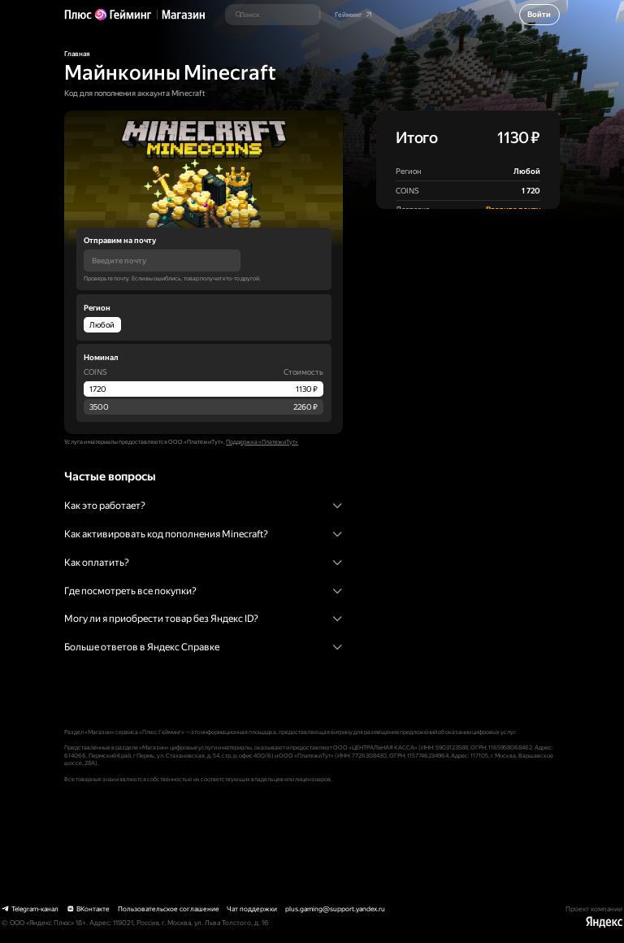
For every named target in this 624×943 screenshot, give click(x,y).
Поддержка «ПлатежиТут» (262, 441)
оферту (521, 265)
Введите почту (513, 209)
